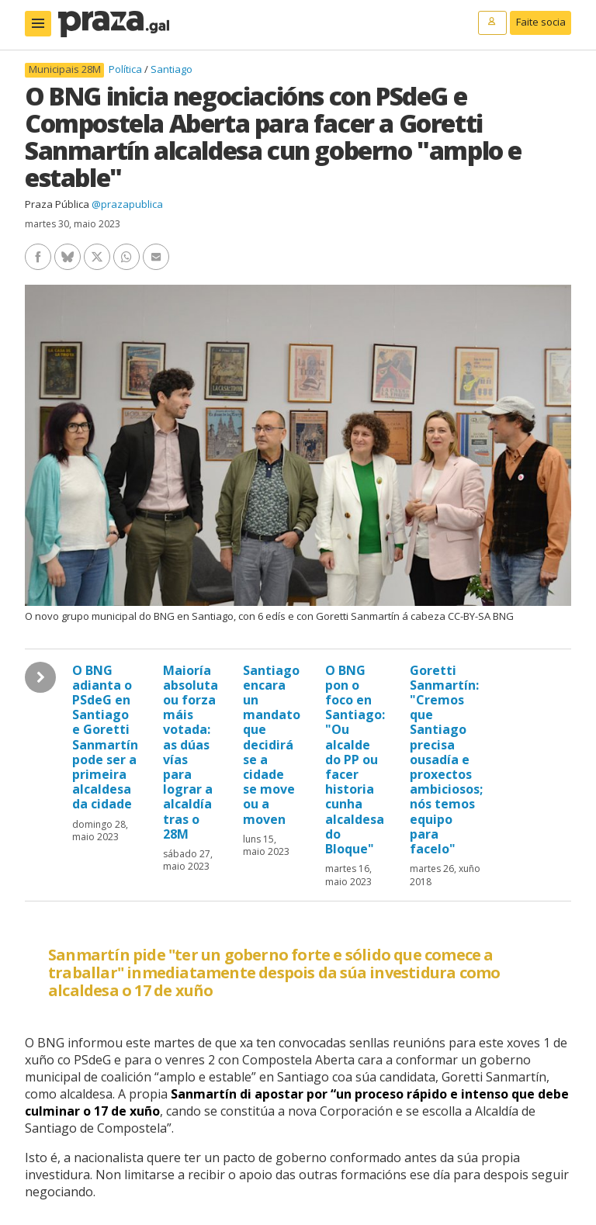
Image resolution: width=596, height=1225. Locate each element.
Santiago (171, 69)
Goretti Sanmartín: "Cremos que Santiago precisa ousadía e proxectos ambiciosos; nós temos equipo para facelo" (446, 759)
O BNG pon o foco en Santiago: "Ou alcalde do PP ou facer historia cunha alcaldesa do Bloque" (355, 759)
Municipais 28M (65, 69)
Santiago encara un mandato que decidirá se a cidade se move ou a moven (271, 745)
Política (126, 69)
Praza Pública (57, 204)
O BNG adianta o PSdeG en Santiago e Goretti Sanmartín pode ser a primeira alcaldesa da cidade (105, 737)
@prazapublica (127, 204)
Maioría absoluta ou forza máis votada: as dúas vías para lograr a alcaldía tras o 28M (190, 752)
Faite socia (541, 22)
